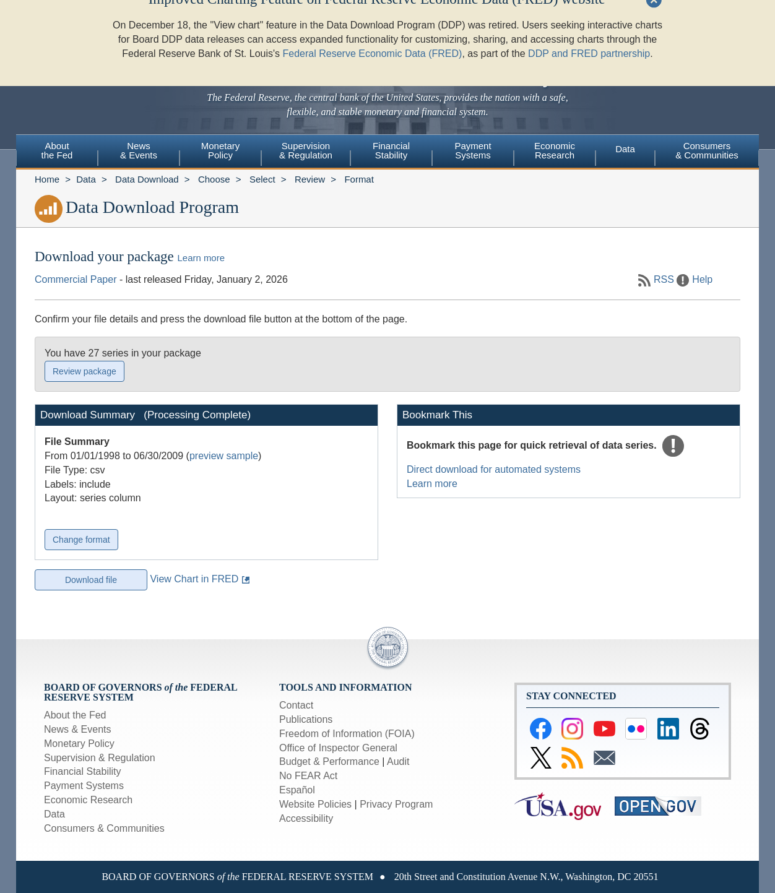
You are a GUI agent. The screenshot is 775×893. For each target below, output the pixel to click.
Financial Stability (82, 771)
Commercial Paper (75, 279)
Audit (398, 761)
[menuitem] (57, 152)
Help (702, 279)
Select (262, 179)
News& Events (138, 150)
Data (625, 149)
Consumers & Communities (706, 150)
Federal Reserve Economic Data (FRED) (372, 30)
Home (47, 179)
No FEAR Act (308, 775)
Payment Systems (84, 785)
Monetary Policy (79, 743)
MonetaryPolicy (220, 150)
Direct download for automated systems (494, 469)
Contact (296, 705)
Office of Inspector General (338, 748)
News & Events (77, 729)
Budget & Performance (329, 761)
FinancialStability (391, 150)
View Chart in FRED (194, 579)
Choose (214, 179)
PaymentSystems (472, 150)
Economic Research (88, 800)
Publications (305, 719)
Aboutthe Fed (57, 150)
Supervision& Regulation (305, 150)
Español (297, 790)
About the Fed (75, 715)
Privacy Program (396, 804)
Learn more (201, 257)
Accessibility (306, 818)
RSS (664, 279)
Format (359, 179)
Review (310, 179)
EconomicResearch (554, 150)
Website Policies (315, 804)
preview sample (223, 456)
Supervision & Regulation (99, 758)
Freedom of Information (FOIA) (347, 733)
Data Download (147, 179)
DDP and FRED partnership (589, 30)
